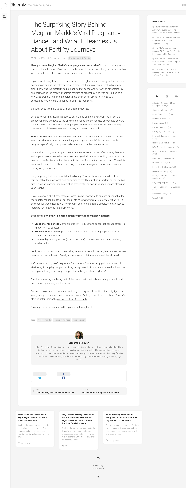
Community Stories (160, 111)
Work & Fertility (158, 199)
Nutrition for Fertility (160, 172)
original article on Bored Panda (73, 299)
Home (178, 5)
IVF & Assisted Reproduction (164, 148)
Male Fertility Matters (160, 159)
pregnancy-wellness (62, 320)
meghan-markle (44, 320)
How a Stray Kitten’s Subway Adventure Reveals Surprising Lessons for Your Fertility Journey (166, 30)
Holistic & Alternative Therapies (164, 143)
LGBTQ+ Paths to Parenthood (164, 152)
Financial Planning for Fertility (164, 136)
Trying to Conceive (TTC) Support (166, 187)
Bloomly (24, 5)
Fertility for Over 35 (160, 128)
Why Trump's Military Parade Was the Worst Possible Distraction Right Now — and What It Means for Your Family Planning (78, 416)
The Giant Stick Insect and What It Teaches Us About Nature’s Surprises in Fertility (166, 41)
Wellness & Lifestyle (160, 194)
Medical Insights (159, 163)
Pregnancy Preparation (161, 183)
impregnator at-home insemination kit (102, 200)
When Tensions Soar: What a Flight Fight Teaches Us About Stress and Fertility (32, 415)
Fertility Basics (158, 123)
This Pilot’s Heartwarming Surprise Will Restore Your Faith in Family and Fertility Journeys (166, 52)
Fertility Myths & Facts (161, 132)
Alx (102, 466)
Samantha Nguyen (58, 59)
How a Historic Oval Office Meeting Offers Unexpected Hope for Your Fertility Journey (165, 73)
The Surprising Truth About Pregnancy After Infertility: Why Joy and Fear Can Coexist (121, 415)
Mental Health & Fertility (80, 59)
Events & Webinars (160, 119)
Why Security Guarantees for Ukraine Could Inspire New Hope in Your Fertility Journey (166, 62)
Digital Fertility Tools (160, 115)
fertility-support (79, 320)
